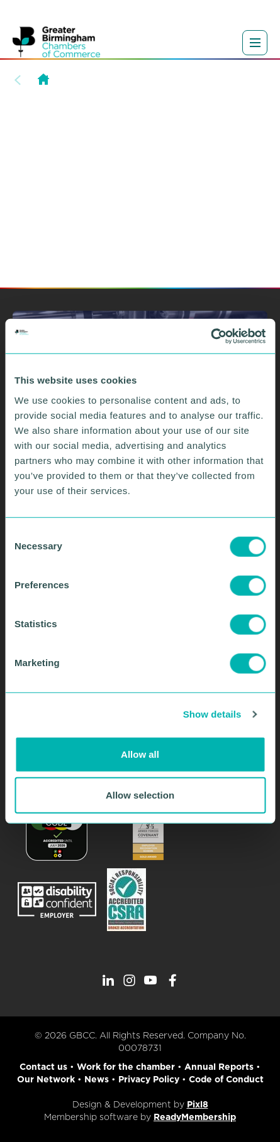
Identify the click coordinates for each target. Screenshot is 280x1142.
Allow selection (140, 795)
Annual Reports (219, 1067)
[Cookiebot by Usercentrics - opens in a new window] (210, 336)
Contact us (43, 1067)
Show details (212, 714)
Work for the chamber (126, 1067)
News (96, 1079)
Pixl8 (197, 1104)
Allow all (140, 753)
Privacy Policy (148, 1079)
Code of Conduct (226, 1079)
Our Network (46, 1079)
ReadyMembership (195, 1117)
